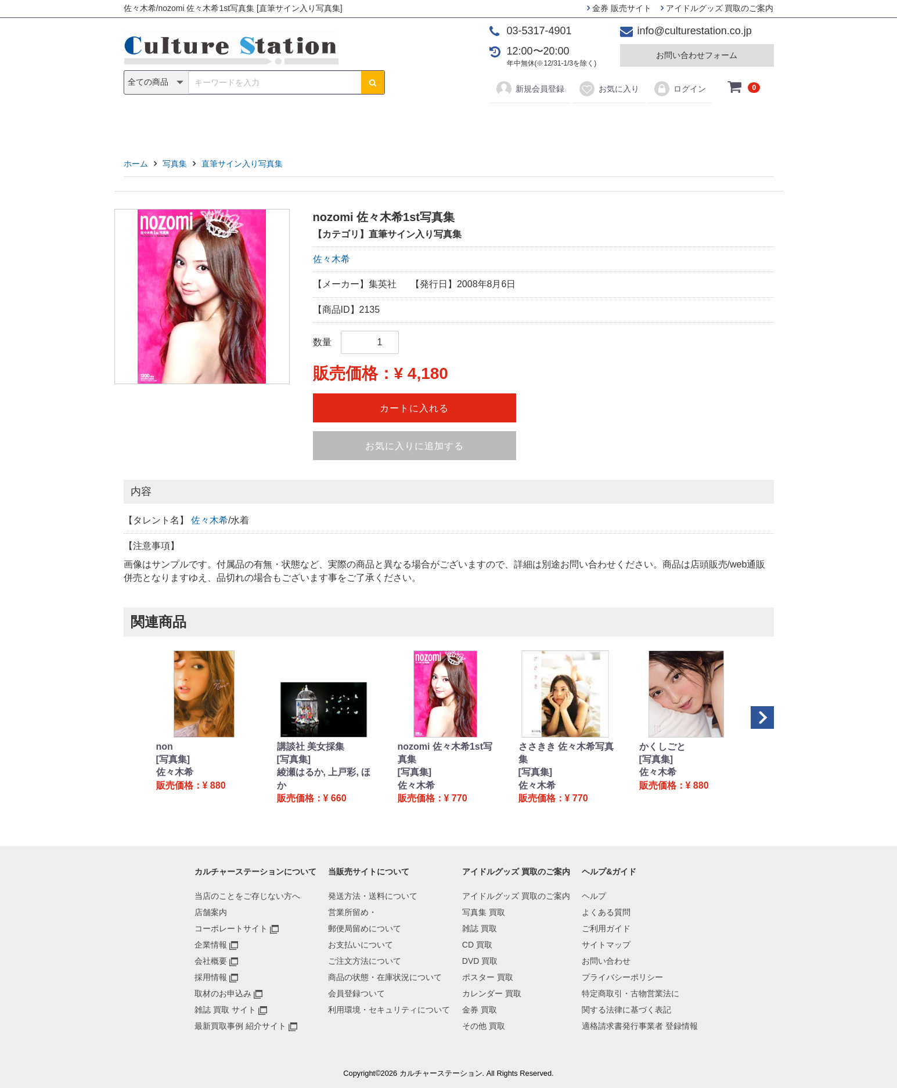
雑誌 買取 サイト (225, 1009)
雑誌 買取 (479, 928)
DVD (403, 123)
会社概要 (210, 961)
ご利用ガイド (606, 928)
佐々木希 (331, 259)
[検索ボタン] (372, 82)
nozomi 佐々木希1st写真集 (445, 753)
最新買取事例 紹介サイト (240, 1026)
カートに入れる (414, 408)
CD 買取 (477, 944)
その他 (614, 123)
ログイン (679, 88)
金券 (569, 123)
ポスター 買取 (487, 977)
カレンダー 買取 (491, 993)
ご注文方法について (364, 961)
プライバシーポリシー (622, 977)
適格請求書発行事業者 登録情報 (640, 1026)
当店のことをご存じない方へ (247, 896)
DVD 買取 (480, 961)
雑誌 (328, 123)
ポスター (452, 123)
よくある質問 (606, 912)
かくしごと (662, 746)
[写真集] (173, 759)
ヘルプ (594, 896)
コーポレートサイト (231, 928)
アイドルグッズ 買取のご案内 (717, 8)
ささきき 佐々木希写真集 (566, 753)
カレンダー (515, 123)
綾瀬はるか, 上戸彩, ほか (324, 778)
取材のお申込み (222, 993)
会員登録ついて (356, 993)
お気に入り (608, 88)
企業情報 (210, 944)
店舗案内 (210, 912)
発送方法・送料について (372, 896)
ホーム (136, 163)
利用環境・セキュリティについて (389, 1009)
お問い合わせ (606, 961)
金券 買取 (479, 1009)
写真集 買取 (483, 912)
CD (365, 123)
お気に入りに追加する (414, 446)
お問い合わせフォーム (696, 55)
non (164, 746)
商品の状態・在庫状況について (385, 977)
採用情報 (210, 977)
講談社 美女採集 (310, 746)
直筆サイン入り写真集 (242, 163)
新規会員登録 (529, 88)
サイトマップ (606, 944)
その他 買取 (483, 1026)
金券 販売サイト (619, 8)
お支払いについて (360, 944)
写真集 (283, 123)
